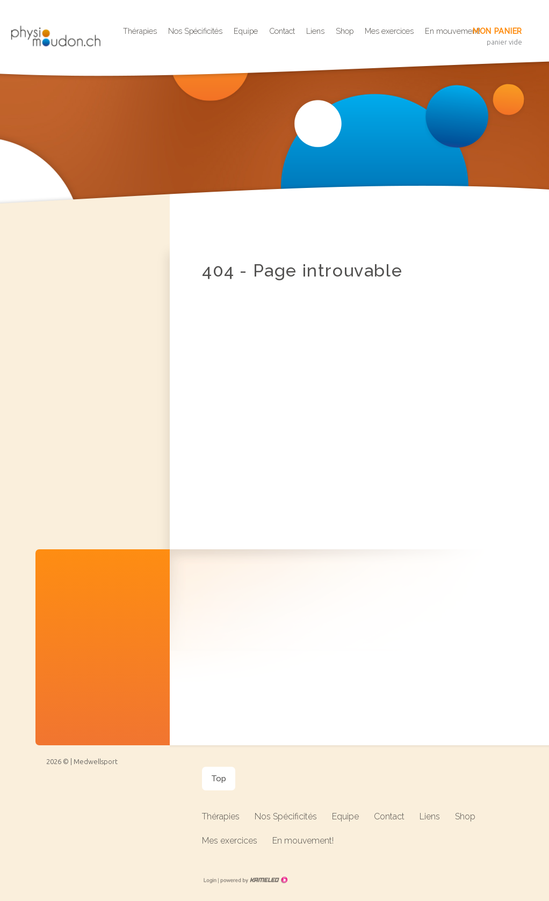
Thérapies (140, 30)
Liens (315, 30)
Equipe (246, 30)
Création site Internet (253, 880)
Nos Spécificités (195, 30)
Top (218, 778)
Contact (282, 30)
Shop (344, 30)
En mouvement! (303, 840)
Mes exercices (389, 30)
